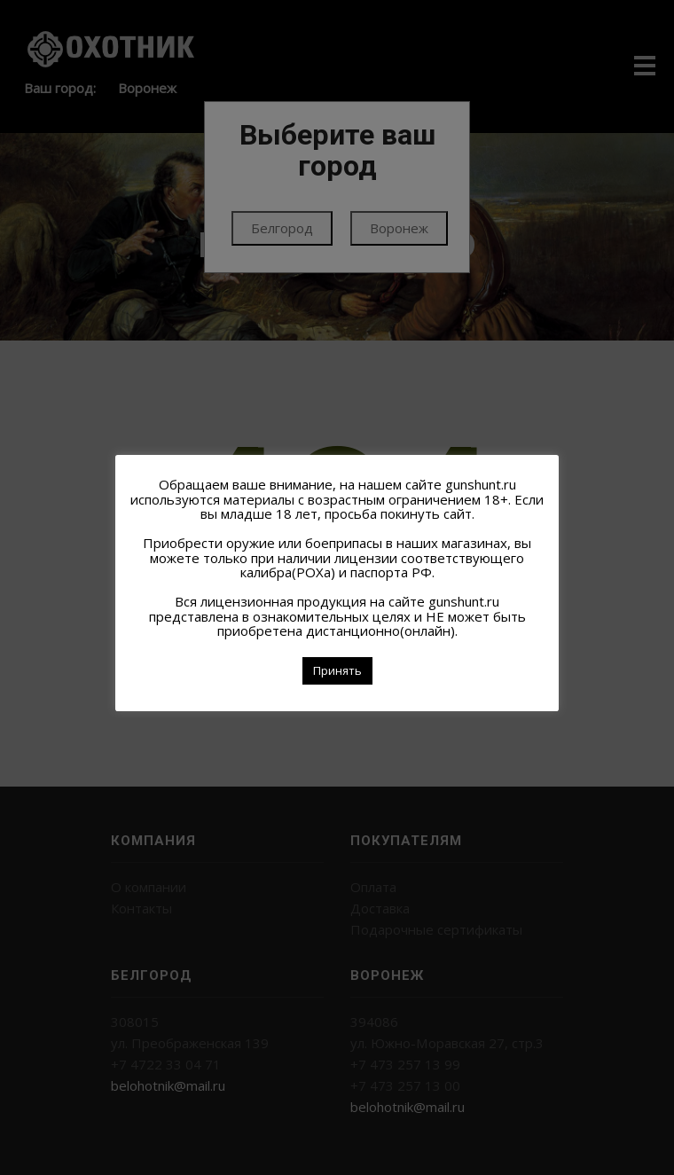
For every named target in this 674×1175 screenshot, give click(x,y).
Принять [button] (337, 670)
